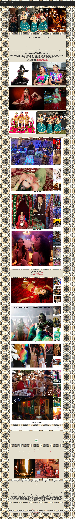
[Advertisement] (37, 516)
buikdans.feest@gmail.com (38, 274)
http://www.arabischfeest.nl (42, 59)
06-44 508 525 (40, 272)
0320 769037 (37, 273)
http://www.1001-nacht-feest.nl (42, 60)
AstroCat (36, 512)
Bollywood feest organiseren (7, 2)
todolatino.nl (51, 451)
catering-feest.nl (34, 451)
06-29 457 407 (35, 272)
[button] (18, 428)
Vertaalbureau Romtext (37, 454)
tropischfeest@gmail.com (51, 453)
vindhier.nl (48, 454)
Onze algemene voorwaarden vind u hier (36, 509)
